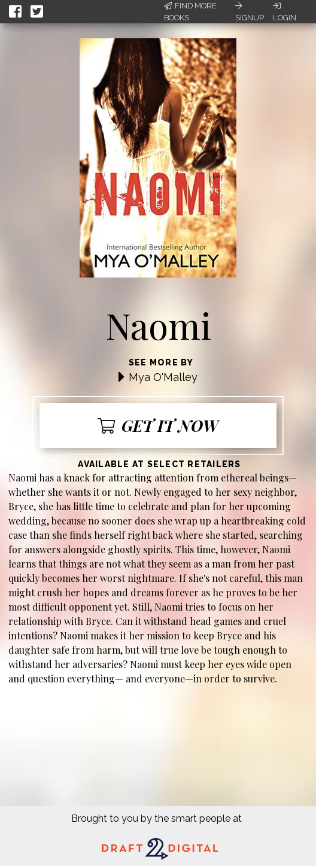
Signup (249, 12)
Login (284, 12)
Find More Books (190, 11)
